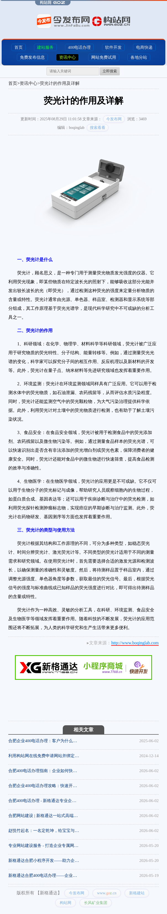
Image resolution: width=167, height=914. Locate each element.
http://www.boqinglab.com (134, 642)
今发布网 (114, 119)
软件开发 (113, 47)
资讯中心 (67, 57)
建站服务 (45, 47)
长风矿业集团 (95, 903)
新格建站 (137, 893)
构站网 (65, 903)
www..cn (106, 893)
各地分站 (139, 57)
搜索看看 (97, 128)
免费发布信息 (32, 57)
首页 (18, 47)
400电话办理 (79, 47)
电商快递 (144, 47)
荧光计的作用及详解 (60, 83)
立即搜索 (110, 71)
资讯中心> (30, 83)
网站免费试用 (103, 57)
